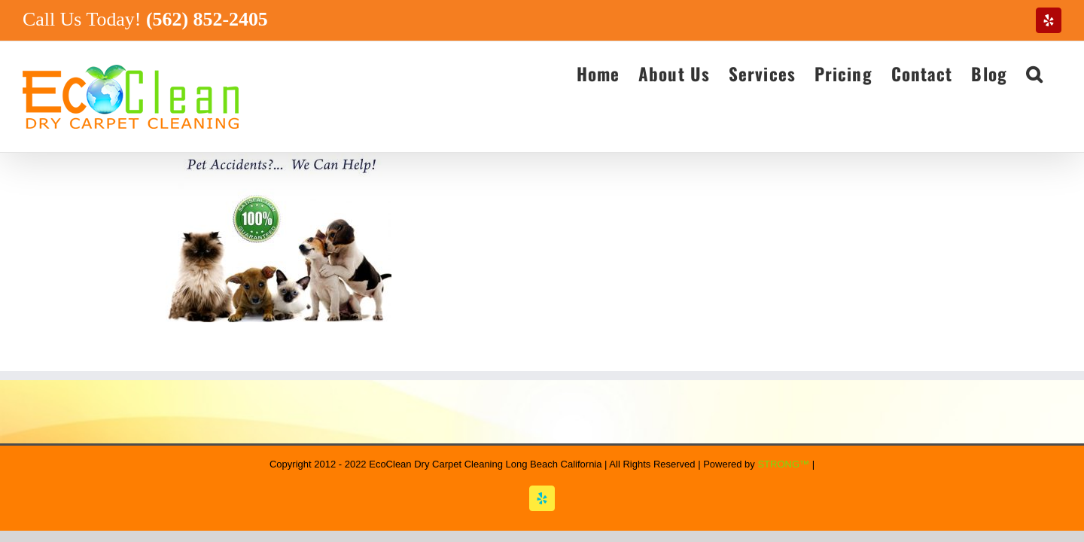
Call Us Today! (145, 19)
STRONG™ (783, 464)
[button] (1053, 73)
